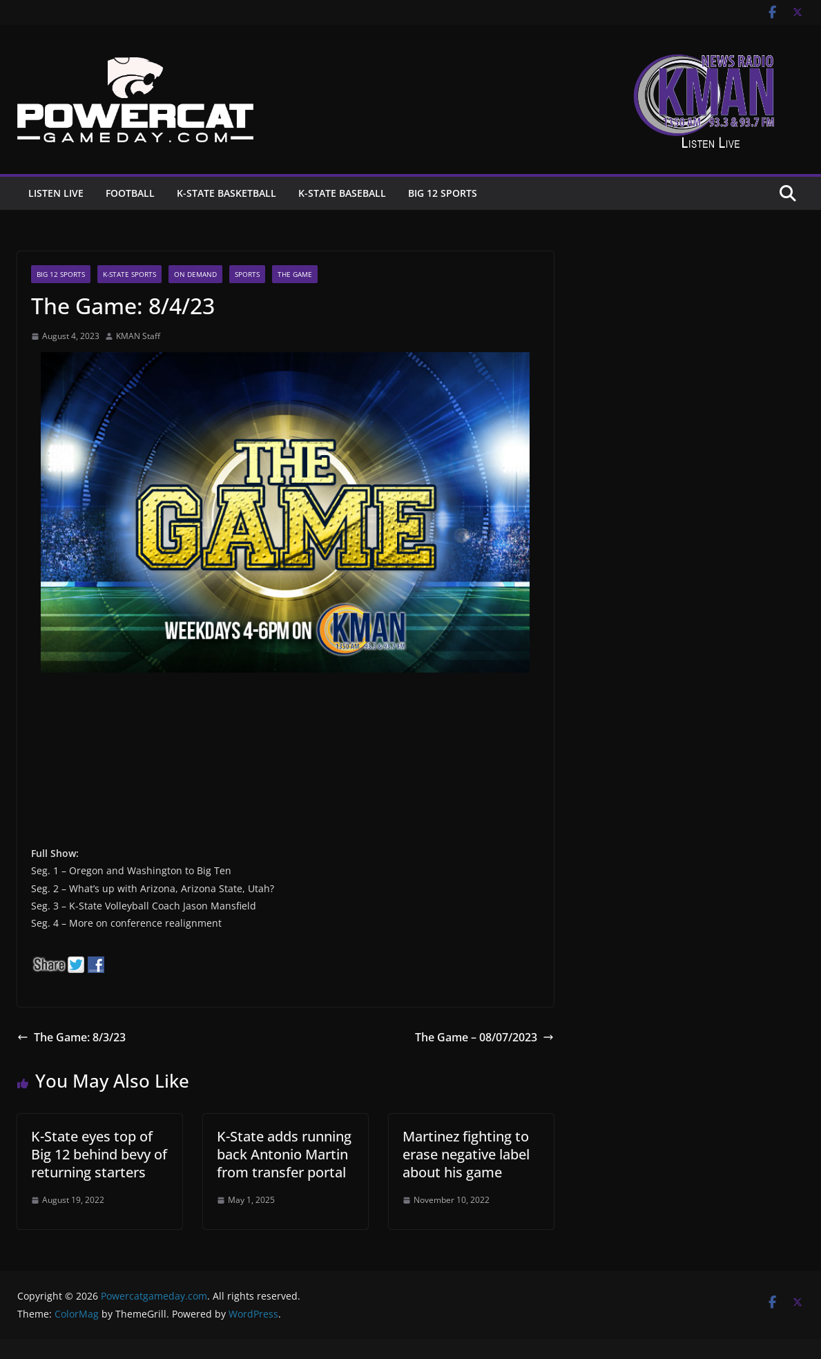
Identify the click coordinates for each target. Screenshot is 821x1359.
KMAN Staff (138, 336)
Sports (247, 274)
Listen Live (56, 193)
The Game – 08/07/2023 (484, 1037)
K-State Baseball (342, 193)
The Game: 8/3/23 (71, 1037)
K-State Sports (129, 274)
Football (130, 193)
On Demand (195, 274)
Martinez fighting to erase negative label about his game (466, 1154)
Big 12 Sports (442, 193)
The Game (295, 274)
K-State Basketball (226, 193)
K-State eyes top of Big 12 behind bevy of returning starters (99, 1154)
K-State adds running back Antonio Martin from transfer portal (284, 1154)
